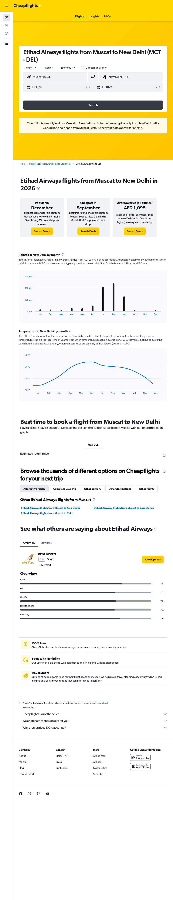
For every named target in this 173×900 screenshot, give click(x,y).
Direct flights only (96, 67)
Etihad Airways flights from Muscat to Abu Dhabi (50, 507)
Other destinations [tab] (120, 488)
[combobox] (68, 68)
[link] (42, 231)
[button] (6, 6)
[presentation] (38, 188)
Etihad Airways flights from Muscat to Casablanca (124, 507)
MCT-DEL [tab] (93, 444)
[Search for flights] (6, 17)
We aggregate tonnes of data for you (94, 721)
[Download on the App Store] (140, 766)
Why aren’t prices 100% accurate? (94, 727)
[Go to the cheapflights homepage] (28, 6)
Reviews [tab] (46, 542)
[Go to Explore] (6, 33)
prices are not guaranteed (95, 703)
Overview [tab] (29, 542)
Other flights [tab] (146, 488)
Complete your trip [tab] (64, 488)
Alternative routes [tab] (34, 488)
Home (22, 164)
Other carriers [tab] (92, 488)
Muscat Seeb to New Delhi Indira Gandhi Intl (50, 164)
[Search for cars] (6, 25)
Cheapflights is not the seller (94, 714)
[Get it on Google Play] (140, 757)
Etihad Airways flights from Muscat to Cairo (47, 513)
